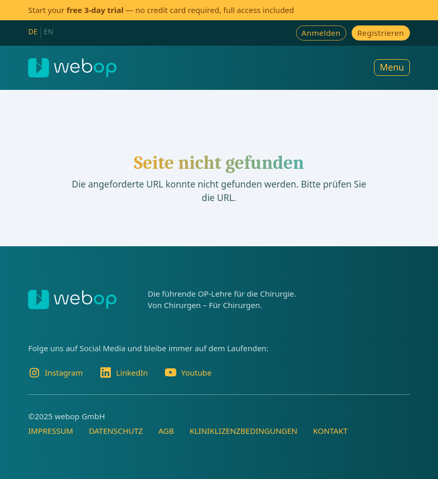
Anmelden (321, 33)
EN (49, 31)
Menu (392, 67)
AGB (166, 430)
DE (32, 31)
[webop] (72, 67)
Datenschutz (116, 430)
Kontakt (330, 430)
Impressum (50, 430)
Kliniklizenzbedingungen (243, 430)
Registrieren (380, 33)
